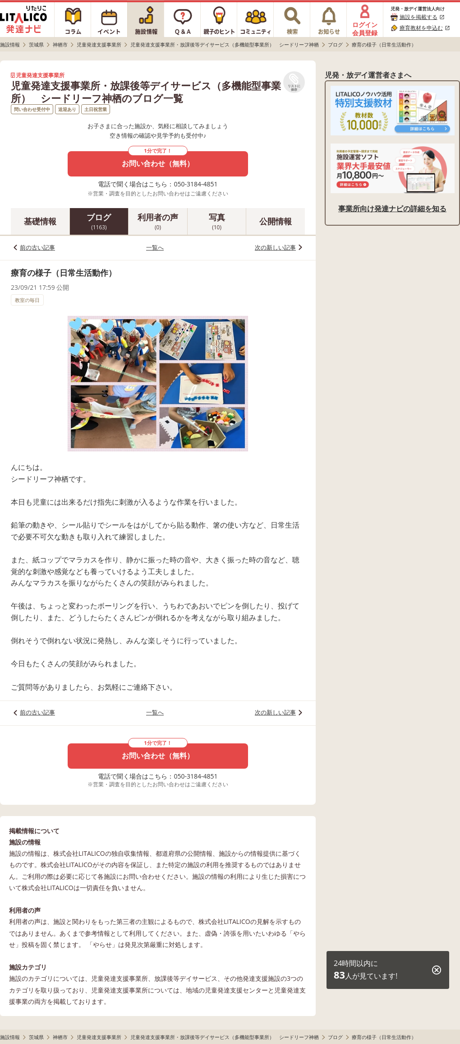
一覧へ (155, 247)
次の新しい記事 (275, 247)
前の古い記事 (37, 247)
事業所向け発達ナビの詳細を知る (392, 208)
